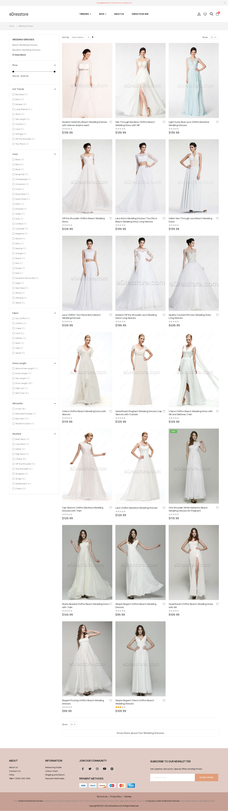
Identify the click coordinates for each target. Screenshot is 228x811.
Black (20, 159)
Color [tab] (34, 154)
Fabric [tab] (34, 313)
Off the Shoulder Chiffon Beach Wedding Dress (83, 159)
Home (11, 26)
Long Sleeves (24, 109)
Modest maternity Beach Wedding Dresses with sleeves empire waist (84, 123)
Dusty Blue (22, 193)
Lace (19, 128)
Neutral (21, 248)
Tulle (19, 347)
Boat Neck (22, 439)
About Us (13, 519)
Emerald (21, 208)
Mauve (20, 238)
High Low (21, 388)
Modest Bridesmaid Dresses (30, 553)
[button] (110, 122)
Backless (22, 94)
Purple (20, 268)
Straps (20, 478)
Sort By (65, 37)
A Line (21, 408)
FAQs (11, 527)
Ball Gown (22, 418)
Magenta (21, 233)
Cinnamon (22, 184)
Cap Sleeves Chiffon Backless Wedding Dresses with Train (82, 264)
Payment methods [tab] (91, 531)
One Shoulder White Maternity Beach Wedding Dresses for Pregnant (188, 264)
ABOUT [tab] (13, 513)
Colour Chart (51, 523)
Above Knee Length (26, 368)
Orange (21, 253)
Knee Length (23, 373)
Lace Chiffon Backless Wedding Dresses (137, 263)
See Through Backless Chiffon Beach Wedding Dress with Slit (135, 123)
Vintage (21, 133)
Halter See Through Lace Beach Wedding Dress (190, 159)
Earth (20, 203)
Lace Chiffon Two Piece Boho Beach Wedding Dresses (81, 194)
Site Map (127, 549)
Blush (20, 169)
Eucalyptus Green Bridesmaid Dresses (163, 553)
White (20, 292)
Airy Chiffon (23, 318)
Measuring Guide (53, 519)
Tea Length (23, 119)
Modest (21, 104)
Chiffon (21, 323)
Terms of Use (102, 549)
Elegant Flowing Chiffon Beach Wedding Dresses (83, 335)
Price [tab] (34, 65)
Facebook (83, 521)
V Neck (21, 488)
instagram (97, 521)
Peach (20, 258)
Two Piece (22, 143)
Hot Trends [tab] (34, 89)
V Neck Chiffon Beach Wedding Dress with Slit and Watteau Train (191, 229)
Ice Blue (21, 223)
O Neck (21, 458)
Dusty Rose (23, 198)
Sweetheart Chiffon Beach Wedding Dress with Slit (191, 300)
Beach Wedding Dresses (25, 44)
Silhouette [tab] (34, 403)
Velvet (20, 352)
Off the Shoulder (25, 138)
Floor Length (24, 383)
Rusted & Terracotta (27, 277)
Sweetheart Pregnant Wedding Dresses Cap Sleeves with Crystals (139, 229)
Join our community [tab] (93, 513)
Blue (19, 164)
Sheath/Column (25, 423)
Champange (23, 179)
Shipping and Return (55, 527)
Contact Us (14, 523)
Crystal (21, 123)
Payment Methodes (54, 531)
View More (20, 54)
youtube (104, 521)
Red (19, 273)
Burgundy (22, 174)
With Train (22, 393)
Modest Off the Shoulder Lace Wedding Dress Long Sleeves (136, 194)
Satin (20, 342)
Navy (19, 243)
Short (20, 114)
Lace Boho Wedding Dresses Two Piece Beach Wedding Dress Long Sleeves (136, 159)
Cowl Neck (22, 443)
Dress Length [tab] (34, 363)
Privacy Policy (115, 549)
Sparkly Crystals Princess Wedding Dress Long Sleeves (190, 194)
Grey (19, 218)
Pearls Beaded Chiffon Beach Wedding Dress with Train (85, 300)
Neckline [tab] (34, 433)
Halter (20, 448)
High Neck (22, 453)
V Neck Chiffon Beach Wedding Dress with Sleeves (84, 229)
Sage (20, 282)
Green (20, 213)
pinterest (112, 521)
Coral (20, 188)
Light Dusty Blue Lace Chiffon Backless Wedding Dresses (189, 123)
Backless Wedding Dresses (26, 49)
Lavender (22, 228)
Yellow (20, 302)
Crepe (20, 328)
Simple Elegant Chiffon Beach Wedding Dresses (136, 300)
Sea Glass (22, 287)
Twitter (90, 521)
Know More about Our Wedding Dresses (140, 366)
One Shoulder (24, 468)
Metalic (21, 338)
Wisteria (21, 297)
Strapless (22, 473)
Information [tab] (53, 513)
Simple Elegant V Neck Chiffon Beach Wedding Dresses (135, 335)
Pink (19, 263)
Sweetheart (23, 483)
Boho (20, 99)
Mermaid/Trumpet (26, 413)
